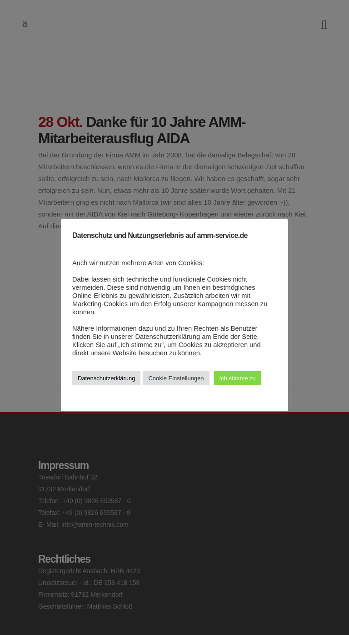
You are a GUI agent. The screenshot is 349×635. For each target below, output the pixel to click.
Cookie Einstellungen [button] (176, 378)
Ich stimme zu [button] (237, 378)
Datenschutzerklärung (106, 378)
